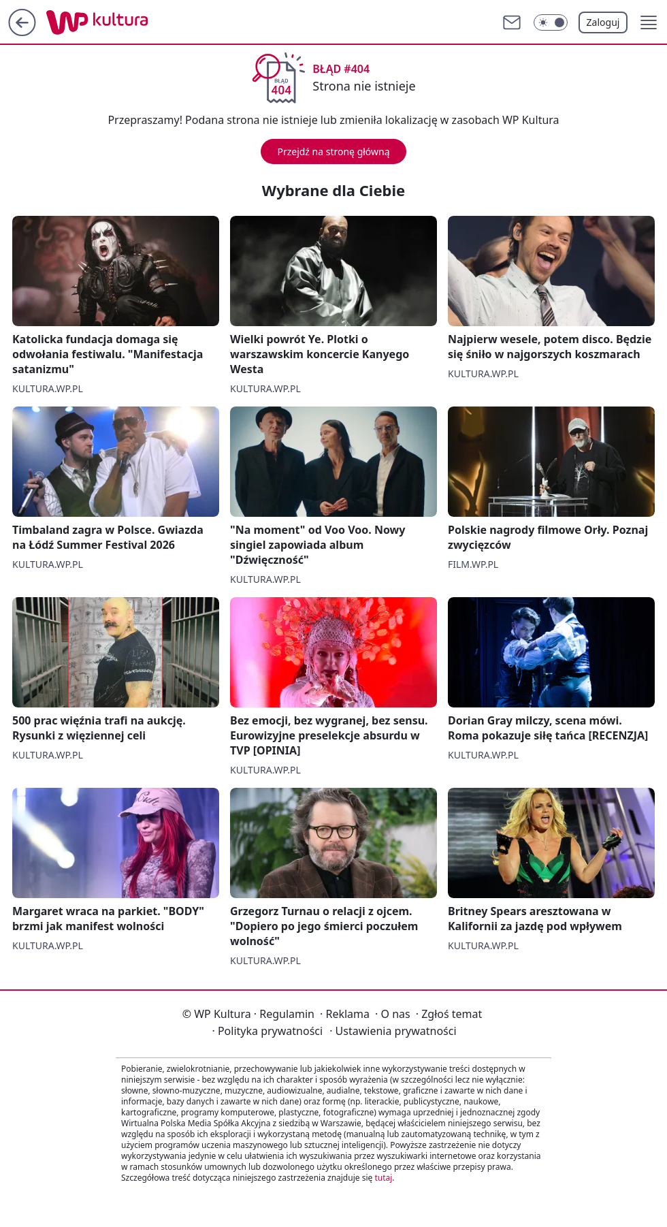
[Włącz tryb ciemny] (551, 22)
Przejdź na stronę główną (333, 151)
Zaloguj (603, 22)
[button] (649, 22)
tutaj (383, 1177)
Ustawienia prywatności (392, 1030)
